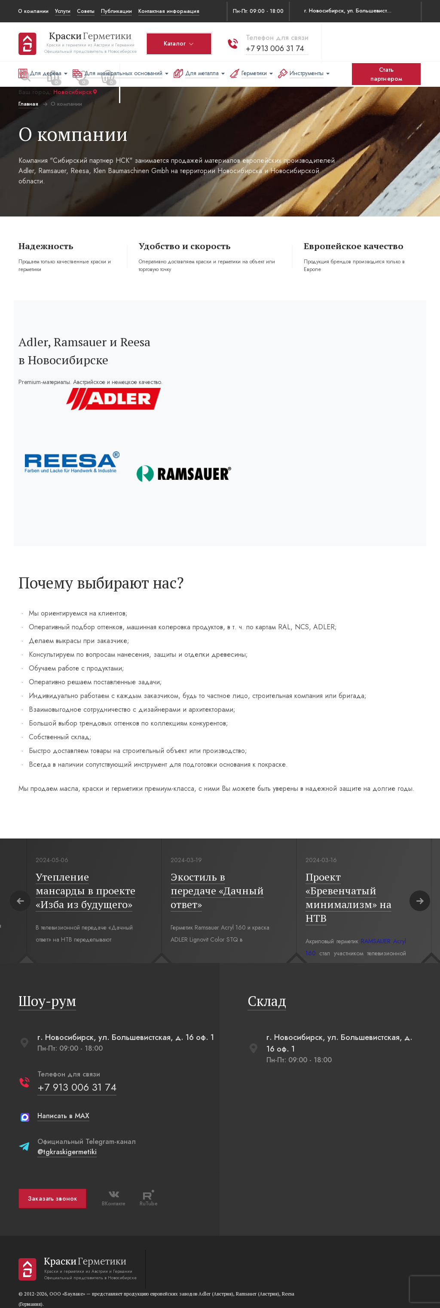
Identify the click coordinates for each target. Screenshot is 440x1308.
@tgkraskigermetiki (66, 1108)
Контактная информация (168, 11)
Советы (86, 11)
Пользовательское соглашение (56, 1290)
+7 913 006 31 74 (274, 46)
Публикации (116, 11)
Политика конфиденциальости (140, 1290)
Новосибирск (75, 90)
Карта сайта (257, 1290)
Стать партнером (386, 74)
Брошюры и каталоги (210, 1290)
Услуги (62, 11)
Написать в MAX (63, 1071)
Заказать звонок (52, 1153)
